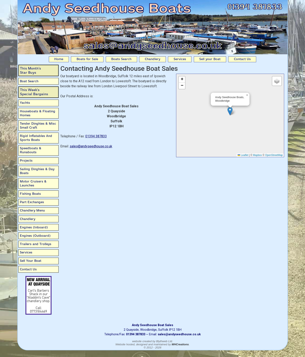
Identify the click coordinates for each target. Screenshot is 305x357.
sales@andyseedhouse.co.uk (91, 146)
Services (180, 59)
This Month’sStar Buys (30, 70)
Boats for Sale (87, 59)
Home (58, 59)
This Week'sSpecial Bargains (34, 92)
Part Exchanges (32, 202)
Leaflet (243, 155)
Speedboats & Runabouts (30, 150)
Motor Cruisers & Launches (33, 183)
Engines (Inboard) (34, 227)
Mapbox (257, 155)
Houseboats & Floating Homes (37, 113)
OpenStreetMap (274, 155)
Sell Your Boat (30, 261)
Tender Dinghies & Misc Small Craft (38, 125)
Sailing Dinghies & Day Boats (37, 171)
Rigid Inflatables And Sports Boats (36, 138)
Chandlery (152, 59)
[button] (230, 111)
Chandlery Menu (32, 210)
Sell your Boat (210, 59)
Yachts (25, 103)
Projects (26, 160)
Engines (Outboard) (35, 236)
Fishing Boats (30, 194)
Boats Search (121, 59)
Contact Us (242, 59)
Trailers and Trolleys (35, 244)
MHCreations (180, 344)
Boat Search (29, 81)
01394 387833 (96, 136)
